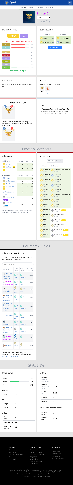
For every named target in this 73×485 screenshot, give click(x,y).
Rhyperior (7, 345)
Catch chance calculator (37, 454)
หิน (6, 44)
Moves (31, 7)
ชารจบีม (62, 38)
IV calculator (34, 450)
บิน (6, 58)
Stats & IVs (49, 7)
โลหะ (6, 64)
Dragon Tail (16, 338)
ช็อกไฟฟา (46, 38)
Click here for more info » (10, 356)
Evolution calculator (36, 452)
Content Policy (56, 454)
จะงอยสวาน (63, 42)
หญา (6, 67)
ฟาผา (8, 184)
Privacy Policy (56, 451)
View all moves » (55, 47)
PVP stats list (13, 459)
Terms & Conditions (58, 458)
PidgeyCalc (33, 457)
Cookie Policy (56, 456)
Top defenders (13, 452)
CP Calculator (34, 459)
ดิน (6, 52)
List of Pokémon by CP (16, 454)
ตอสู (6, 55)
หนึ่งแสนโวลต (10, 186)
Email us (57, 447)
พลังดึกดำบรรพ (10, 181)
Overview (23, 7)
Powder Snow (16, 316)
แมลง (6, 61)
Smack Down (16, 290)
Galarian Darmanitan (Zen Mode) (7, 276)
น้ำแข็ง (6, 47)
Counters (40, 7)
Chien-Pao (8, 316)
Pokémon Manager (36, 461)
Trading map (34, 463)
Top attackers (13, 450)
